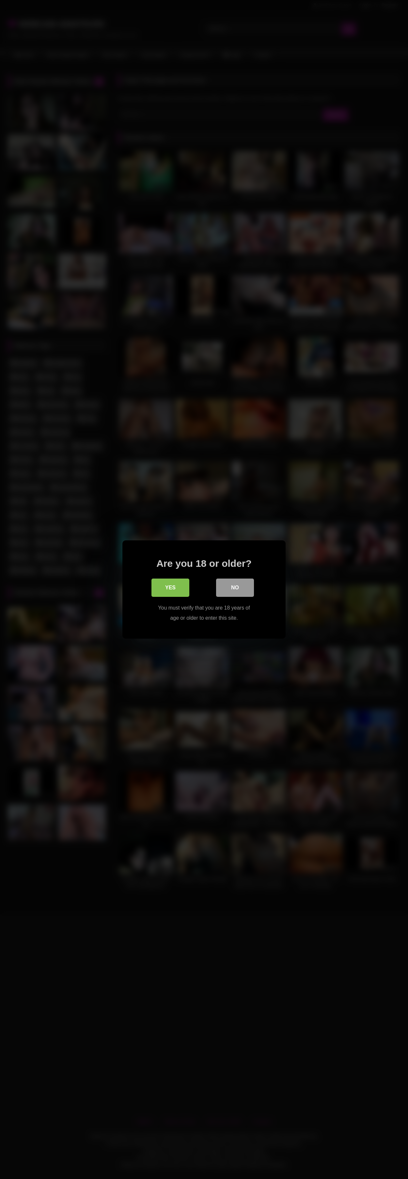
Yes (170, 588)
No (235, 588)
